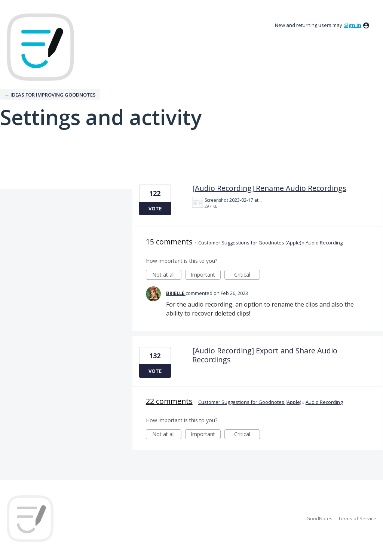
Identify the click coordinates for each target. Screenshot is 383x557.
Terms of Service (357, 518)
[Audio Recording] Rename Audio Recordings (269, 188)
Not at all (166, 275)
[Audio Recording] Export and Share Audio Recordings (264, 355)
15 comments (169, 242)
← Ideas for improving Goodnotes (50, 94)
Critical (247, 275)
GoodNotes (319, 518)
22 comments (169, 401)
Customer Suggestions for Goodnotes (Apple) (249, 242)
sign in (352, 25)
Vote (155, 208)
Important (206, 275)
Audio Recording (324, 242)
